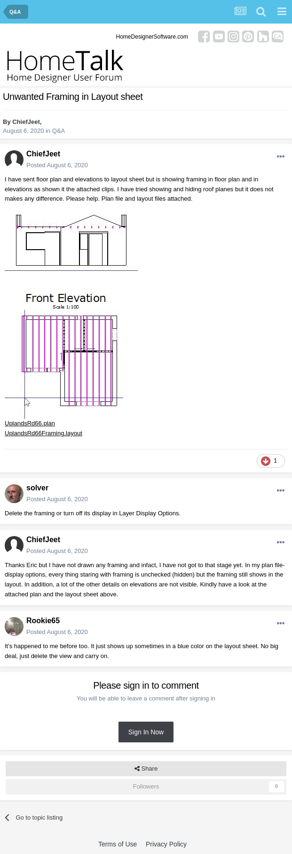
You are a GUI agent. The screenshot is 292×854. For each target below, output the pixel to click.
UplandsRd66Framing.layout (43, 433)
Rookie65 (43, 621)
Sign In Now (146, 732)
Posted (57, 165)
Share (146, 769)
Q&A (58, 130)
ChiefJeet (26, 121)
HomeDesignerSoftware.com (152, 36)
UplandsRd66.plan (30, 423)
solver (37, 488)
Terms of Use (117, 844)
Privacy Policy (166, 844)
